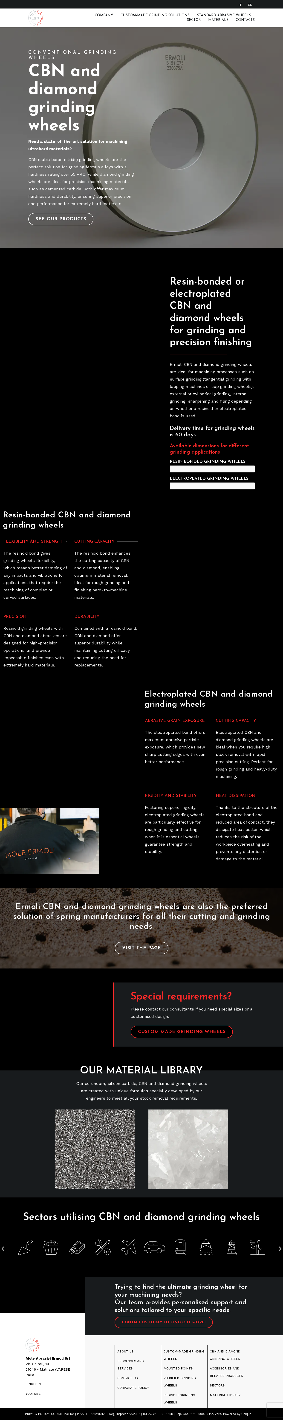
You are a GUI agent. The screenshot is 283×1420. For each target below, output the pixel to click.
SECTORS (217, 1385)
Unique (246, 1414)
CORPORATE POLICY (133, 1387)
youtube (33, 1393)
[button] (3, 1248)
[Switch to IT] (240, 4)
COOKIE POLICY (62, 1414)
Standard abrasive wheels (224, 15)
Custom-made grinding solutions (155, 15)
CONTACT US (127, 1378)
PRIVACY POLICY (37, 1414)
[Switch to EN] (249, 4)
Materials (218, 20)
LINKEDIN (33, 1384)
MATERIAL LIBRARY (225, 1395)
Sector (194, 20)
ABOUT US (125, 1351)
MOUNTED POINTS (178, 1368)
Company (104, 15)
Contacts (245, 20)
